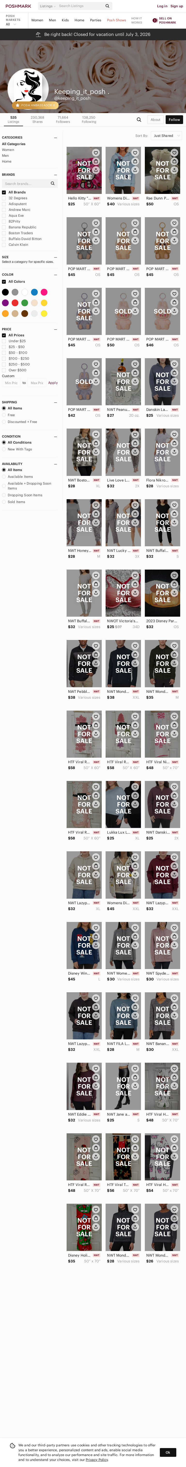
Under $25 (14, 341)
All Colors (13, 281)
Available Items (17, 476)
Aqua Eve (13, 215)
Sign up (176, 6)
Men (52, 20)
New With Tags (17, 449)
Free (8, 415)
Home (79, 20)
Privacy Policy (97, 1460)
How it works (136, 20)
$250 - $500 (16, 364)
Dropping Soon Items (22, 495)
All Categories (13, 144)
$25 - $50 (13, 347)
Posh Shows (116, 20)
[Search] (80, 6)
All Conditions (16, 442)
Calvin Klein (15, 244)
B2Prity (11, 221)
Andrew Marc (16, 209)
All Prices (13, 335)
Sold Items (13, 502)
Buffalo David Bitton (21, 239)
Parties (95, 20)
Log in (162, 6)
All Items (12, 408)
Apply (53, 383)
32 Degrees (14, 198)
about (155, 119)
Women (37, 20)
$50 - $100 (14, 352)
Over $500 (14, 370)
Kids (65, 20)
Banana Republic (19, 227)
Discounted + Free (19, 422)
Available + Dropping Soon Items (26, 485)
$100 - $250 (15, 358)
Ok (168, 1452)
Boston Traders (17, 233)
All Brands (14, 192)
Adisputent (14, 204)
